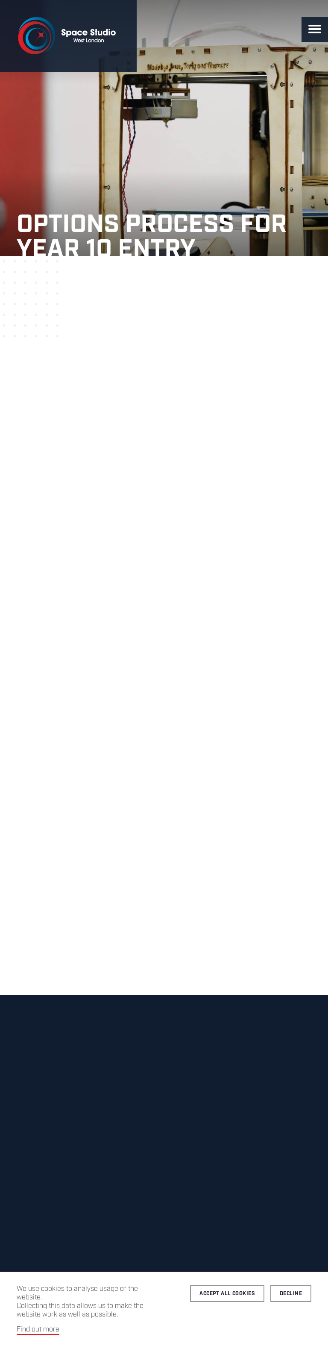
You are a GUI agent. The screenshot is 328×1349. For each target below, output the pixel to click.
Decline (291, 1293)
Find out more (38, 1329)
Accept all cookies (227, 1293)
